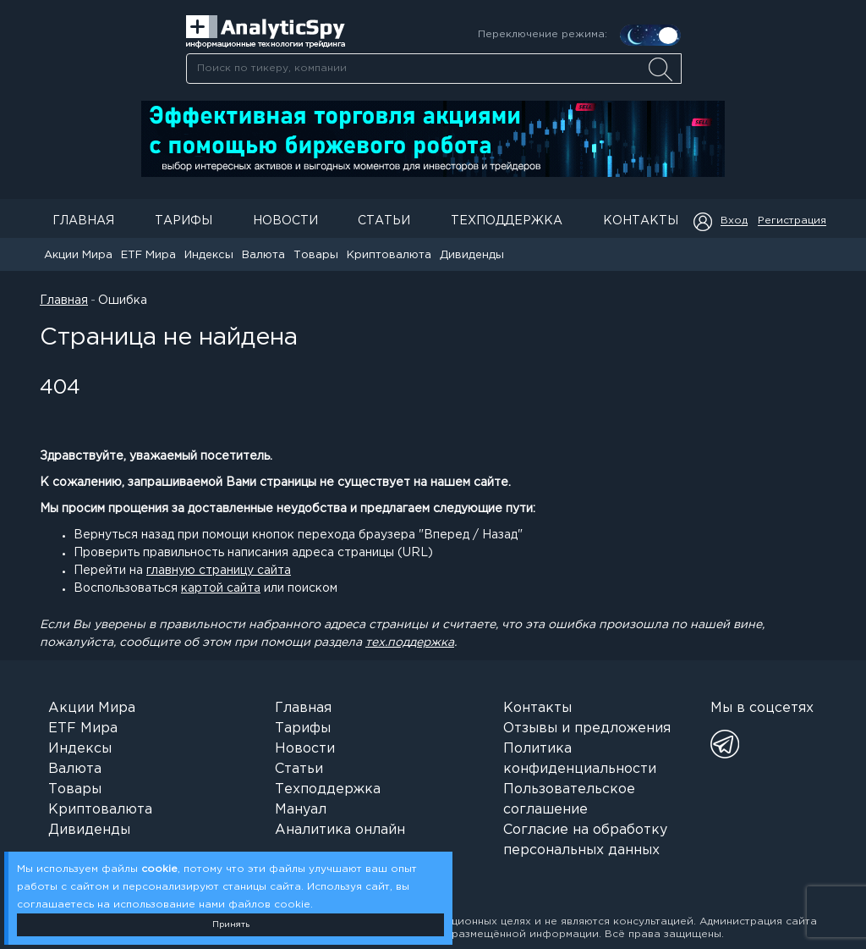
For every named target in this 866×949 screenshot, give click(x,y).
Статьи (384, 221)
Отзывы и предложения (587, 728)
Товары (315, 255)
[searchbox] (434, 68)
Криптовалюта (389, 255)
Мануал (300, 809)
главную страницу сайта (218, 571)
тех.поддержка (409, 642)
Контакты (640, 221)
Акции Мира (78, 255)
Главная (83, 221)
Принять (230, 925)
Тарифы (183, 221)
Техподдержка (506, 221)
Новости (285, 221)
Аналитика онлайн (340, 830)
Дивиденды (472, 255)
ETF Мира (148, 255)
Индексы (208, 255)
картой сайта (220, 588)
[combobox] (433, 68)
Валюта (263, 255)
